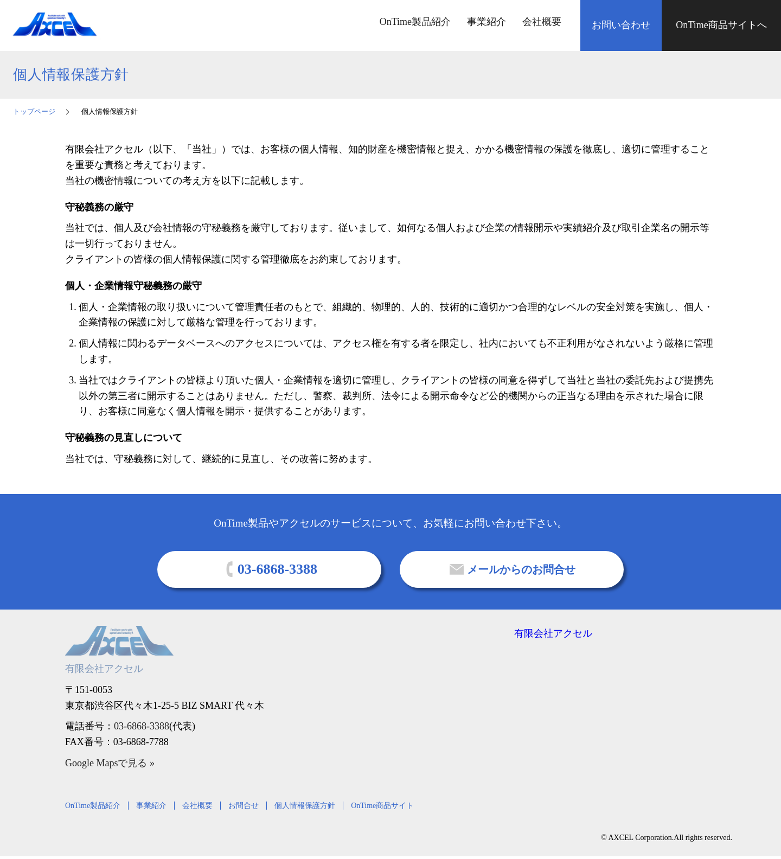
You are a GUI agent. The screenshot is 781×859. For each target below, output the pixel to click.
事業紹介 (486, 21)
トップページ (34, 111)
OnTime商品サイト (382, 806)
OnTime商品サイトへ (721, 25)
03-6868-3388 (141, 726)
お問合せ (243, 806)
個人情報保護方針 (304, 806)
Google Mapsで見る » (110, 763)
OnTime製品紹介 (415, 21)
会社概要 (541, 21)
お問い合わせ (621, 25)
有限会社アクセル (553, 633)
